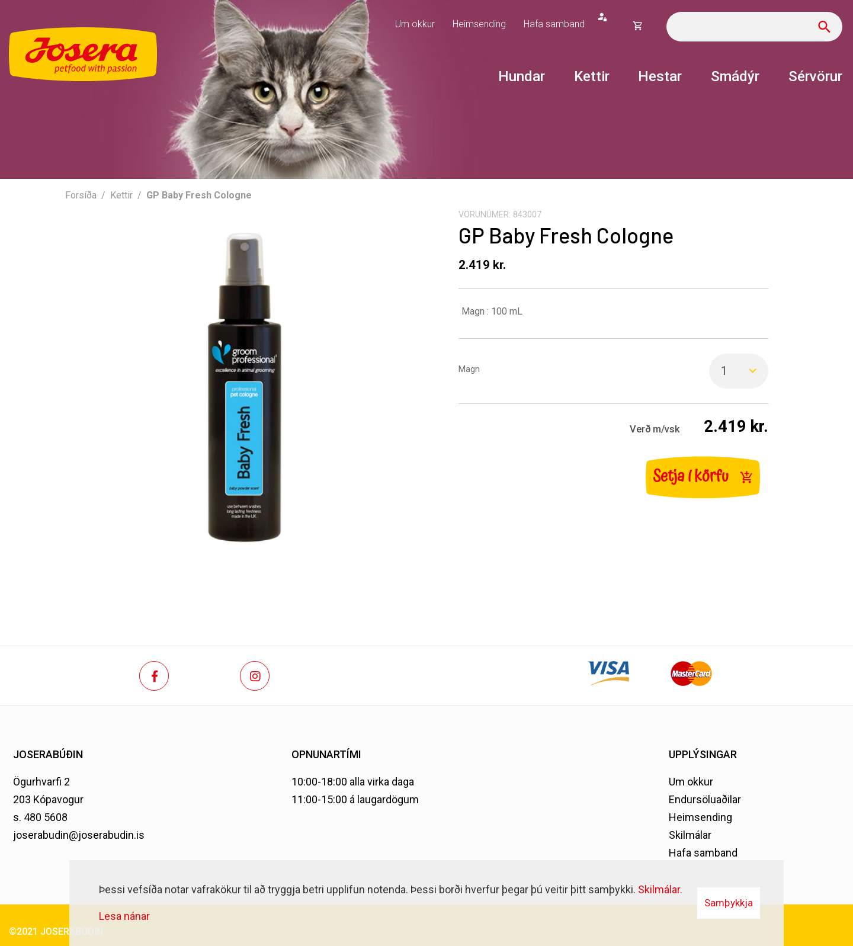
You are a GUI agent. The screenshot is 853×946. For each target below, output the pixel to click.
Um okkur (691, 781)
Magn (469, 369)
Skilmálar (690, 835)
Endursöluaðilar (705, 799)
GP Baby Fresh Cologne (199, 195)
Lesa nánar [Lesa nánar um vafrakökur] (124, 916)
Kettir (121, 195)
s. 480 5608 (40, 817)
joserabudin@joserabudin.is (79, 835)
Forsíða (81, 195)
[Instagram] (255, 676)
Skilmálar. (660, 889)
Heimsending (700, 817)
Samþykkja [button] (728, 903)
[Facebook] (154, 676)
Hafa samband (703, 852)
